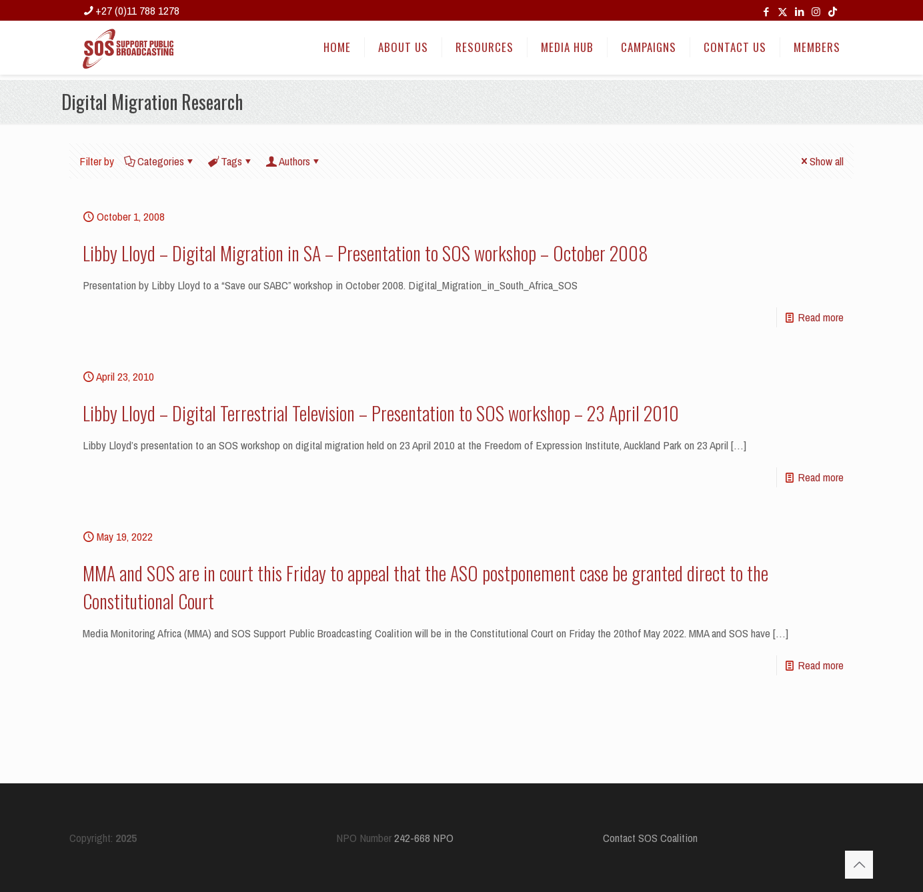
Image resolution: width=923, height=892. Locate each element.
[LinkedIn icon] (799, 12)
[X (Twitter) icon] (783, 12)
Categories (159, 161)
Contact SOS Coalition (650, 837)
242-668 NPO (423, 837)
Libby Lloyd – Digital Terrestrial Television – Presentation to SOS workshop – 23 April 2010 (381, 413)
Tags (230, 161)
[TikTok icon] (833, 12)
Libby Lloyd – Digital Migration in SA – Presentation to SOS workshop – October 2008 (365, 253)
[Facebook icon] (766, 12)
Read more (821, 317)
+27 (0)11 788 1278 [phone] (137, 10)
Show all (821, 161)
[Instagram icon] (816, 12)
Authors (293, 161)
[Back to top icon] (859, 865)
